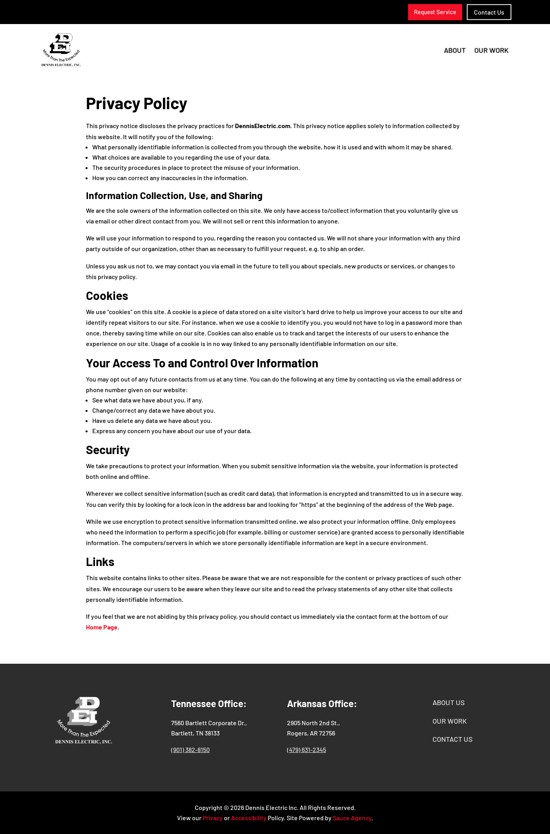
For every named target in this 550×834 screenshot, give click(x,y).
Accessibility (249, 817)
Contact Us (489, 12)
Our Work (491, 50)
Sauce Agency (352, 817)
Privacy (213, 817)
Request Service (435, 11)
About (455, 50)
